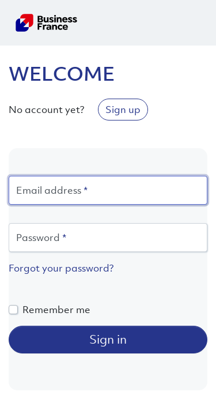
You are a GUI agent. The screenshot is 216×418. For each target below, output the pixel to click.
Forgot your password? (61, 268)
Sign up (123, 109)
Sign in (108, 339)
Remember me (56, 309)
